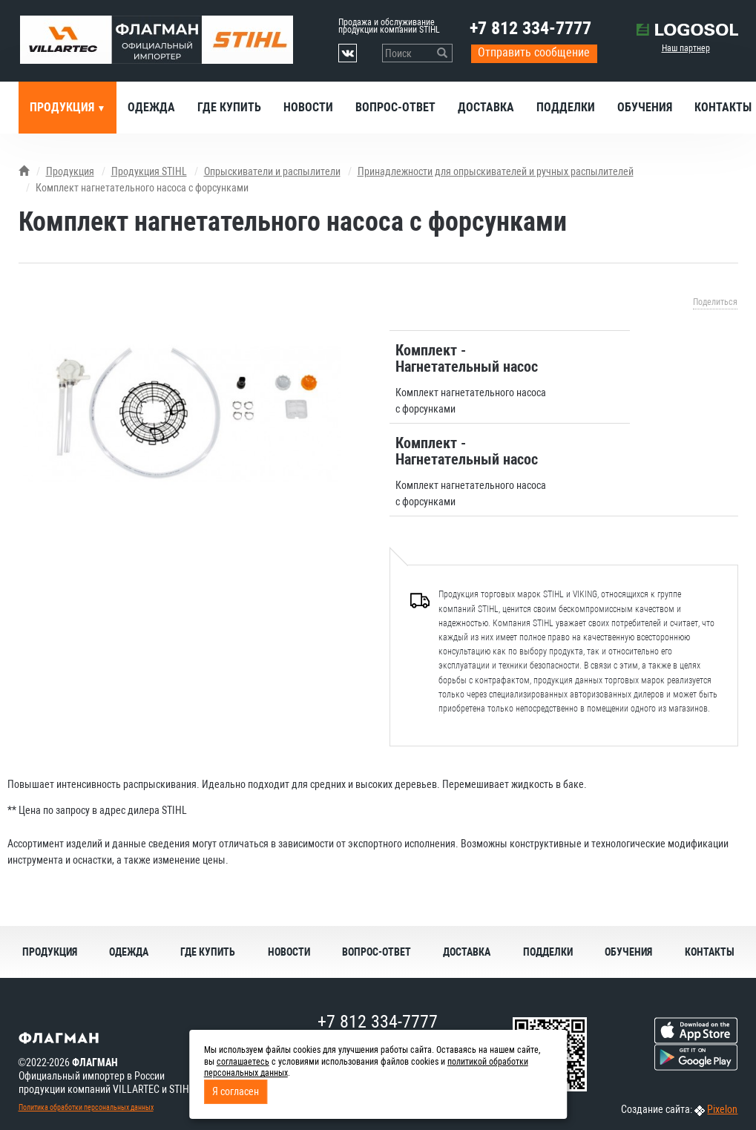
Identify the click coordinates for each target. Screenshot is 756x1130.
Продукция (63, 107)
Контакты (709, 952)
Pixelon (722, 1109)
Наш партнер (686, 48)
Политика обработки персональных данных (86, 1107)
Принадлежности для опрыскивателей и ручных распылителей (496, 171)
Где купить (229, 107)
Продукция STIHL (149, 171)
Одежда (151, 107)
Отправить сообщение (534, 52)
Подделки (565, 107)
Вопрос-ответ (395, 107)
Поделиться (715, 302)
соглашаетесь (243, 1062)
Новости (308, 107)
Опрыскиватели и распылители (272, 171)
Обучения (644, 107)
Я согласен (235, 1091)
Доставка (486, 107)
